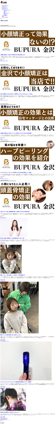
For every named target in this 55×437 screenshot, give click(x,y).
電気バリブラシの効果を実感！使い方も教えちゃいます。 (10, 334)
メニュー (5, 281)
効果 (4, 217)
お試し (3, 281)
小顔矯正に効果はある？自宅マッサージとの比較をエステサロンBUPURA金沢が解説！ (16, 133)
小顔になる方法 (2, 280)
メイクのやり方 (2, 243)
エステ (1, 138)
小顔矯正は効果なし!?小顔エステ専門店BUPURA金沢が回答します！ (12, 54)
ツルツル (4, 178)
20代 (1, 244)
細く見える (5, 418)
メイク (4, 244)
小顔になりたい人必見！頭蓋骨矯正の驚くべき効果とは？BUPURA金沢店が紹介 (15, 211)
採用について (6, 13)
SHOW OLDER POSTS (3, 419)
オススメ (1, 418)
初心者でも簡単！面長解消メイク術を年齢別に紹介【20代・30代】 (12, 238)
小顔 (1, 99)
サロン (6, 139)
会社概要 (5, 14)
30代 (2, 244)
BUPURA (1, 139)
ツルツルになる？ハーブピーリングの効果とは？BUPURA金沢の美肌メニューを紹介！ (16, 172)
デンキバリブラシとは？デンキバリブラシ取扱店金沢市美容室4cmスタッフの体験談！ (16, 381)
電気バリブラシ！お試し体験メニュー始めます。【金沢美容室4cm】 (12, 275)
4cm (1, 281)
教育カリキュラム (6, 12)
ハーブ (7, 178)
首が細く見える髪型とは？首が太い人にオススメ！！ (10, 412)
